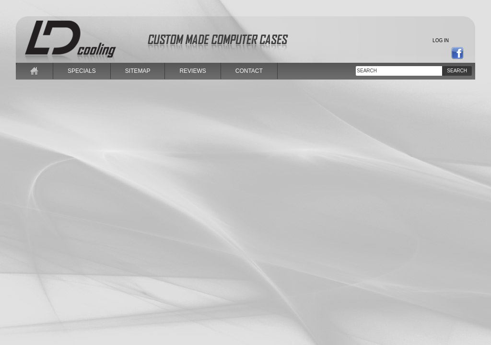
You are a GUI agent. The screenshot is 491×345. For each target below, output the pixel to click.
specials (82, 71)
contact (249, 71)
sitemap (138, 71)
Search (457, 70)
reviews (192, 71)
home (34, 71)
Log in (441, 40)
